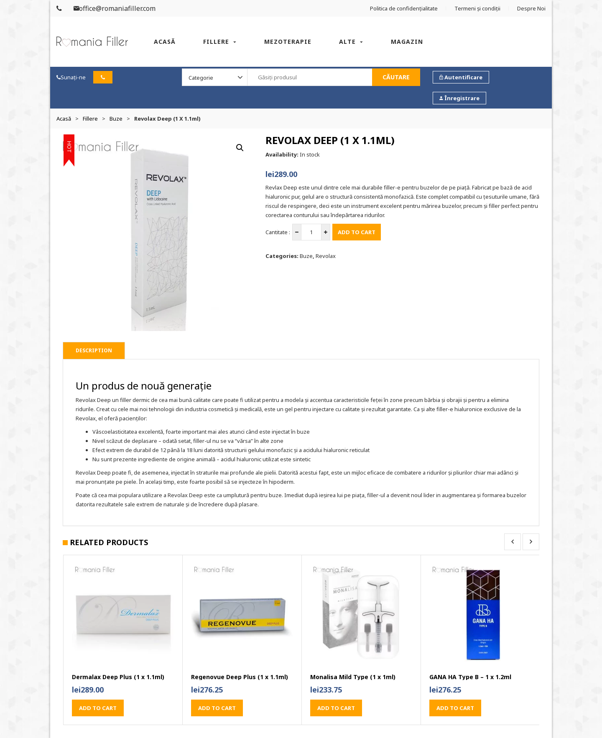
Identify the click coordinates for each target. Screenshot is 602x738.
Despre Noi (531, 8)
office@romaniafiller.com (115, 8)
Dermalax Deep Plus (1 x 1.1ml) (118, 677)
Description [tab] (94, 350)
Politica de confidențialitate (404, 8)
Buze (116, 118)
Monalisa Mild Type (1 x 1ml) (352, 677)
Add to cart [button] (98, 708)
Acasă (165, 41)
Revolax (326, 256)
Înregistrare (459, 98)
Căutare (396, 77)
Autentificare (460, 77)
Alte (347, 41)
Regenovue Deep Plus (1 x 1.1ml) (239, 677)
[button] (239, 147)
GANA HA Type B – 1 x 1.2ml (470, 677)
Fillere (216, 41)
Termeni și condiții (477, 8)
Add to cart (356, 232)
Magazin (407, 41)
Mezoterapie (287, 41)
